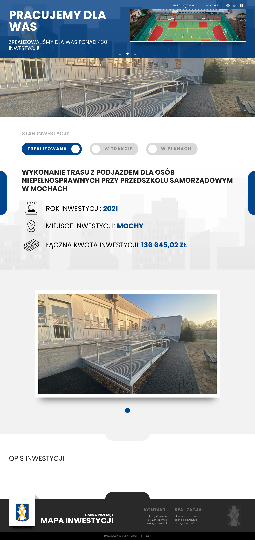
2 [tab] (127, 54)
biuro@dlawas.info (185, 523)
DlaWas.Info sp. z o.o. (186, 516)
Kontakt (212, 5)
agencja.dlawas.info (186, 519)
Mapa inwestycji (185, 5)
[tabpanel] (127, 344)
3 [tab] (135, 54)
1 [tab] (120, 54)
